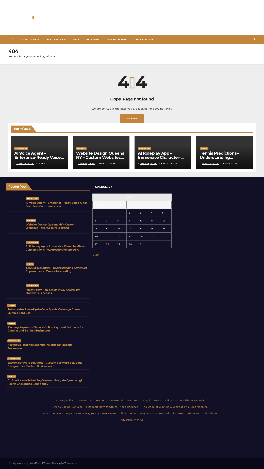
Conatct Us (85, 400)
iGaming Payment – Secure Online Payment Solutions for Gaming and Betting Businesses (45, 329)
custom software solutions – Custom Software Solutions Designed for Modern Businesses (44, 364)
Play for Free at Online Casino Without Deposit (173, 400)
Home (12, 56)
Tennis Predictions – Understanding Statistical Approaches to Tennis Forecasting (56, 269)
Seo (76, 39)
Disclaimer (210, 413)
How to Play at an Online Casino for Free (156, 413)
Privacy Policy (65, 400)
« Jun (96, 254)
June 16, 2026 (86, 163)
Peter (40, 163)
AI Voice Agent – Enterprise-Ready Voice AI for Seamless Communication (56, 204)
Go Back (132, 118)
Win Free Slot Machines (123, 400)
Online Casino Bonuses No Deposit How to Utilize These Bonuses (95, 406)
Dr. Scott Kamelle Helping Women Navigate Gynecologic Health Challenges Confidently (45, 382)
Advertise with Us (131, 419)
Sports (204, 149)
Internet (93, 39)
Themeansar (70, 463)
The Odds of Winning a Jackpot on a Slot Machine (175, 406)
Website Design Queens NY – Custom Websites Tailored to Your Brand (100, 157)
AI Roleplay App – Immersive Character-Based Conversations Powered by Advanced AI (56, 248)
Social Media (117, 39)
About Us (193, 413)
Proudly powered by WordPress (25, 463)
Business (81, 149)
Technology (144, 39)
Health (11, 376)
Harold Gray (106, 163)
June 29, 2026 (25, 163)
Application (30, 39)
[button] (255, 39)
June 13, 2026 (148, 163)
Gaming (11, 323)
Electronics (56, 39)
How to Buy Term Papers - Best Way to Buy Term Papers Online (84, 413)
